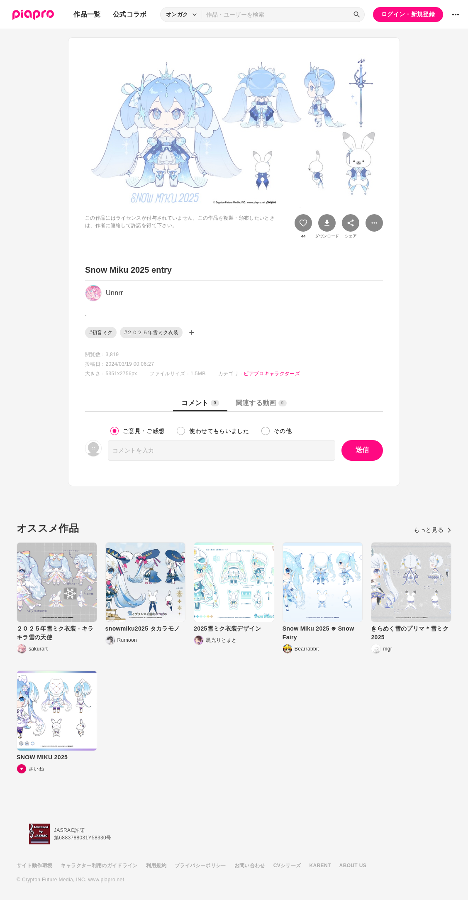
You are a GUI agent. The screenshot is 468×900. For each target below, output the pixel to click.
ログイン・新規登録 (408, 14)
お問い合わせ (249, 865)
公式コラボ (130, 14)
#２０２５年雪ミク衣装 (151, 332)
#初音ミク (100, 332)
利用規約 (156, 865)
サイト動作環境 (34, 865)
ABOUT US (352, 865)
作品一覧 (86, 14)
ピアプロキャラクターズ (272, 374)
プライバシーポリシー (200, 865)
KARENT (320, 865)
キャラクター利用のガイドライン (99, 865)
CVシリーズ (287, 865)
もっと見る (432, 529)
